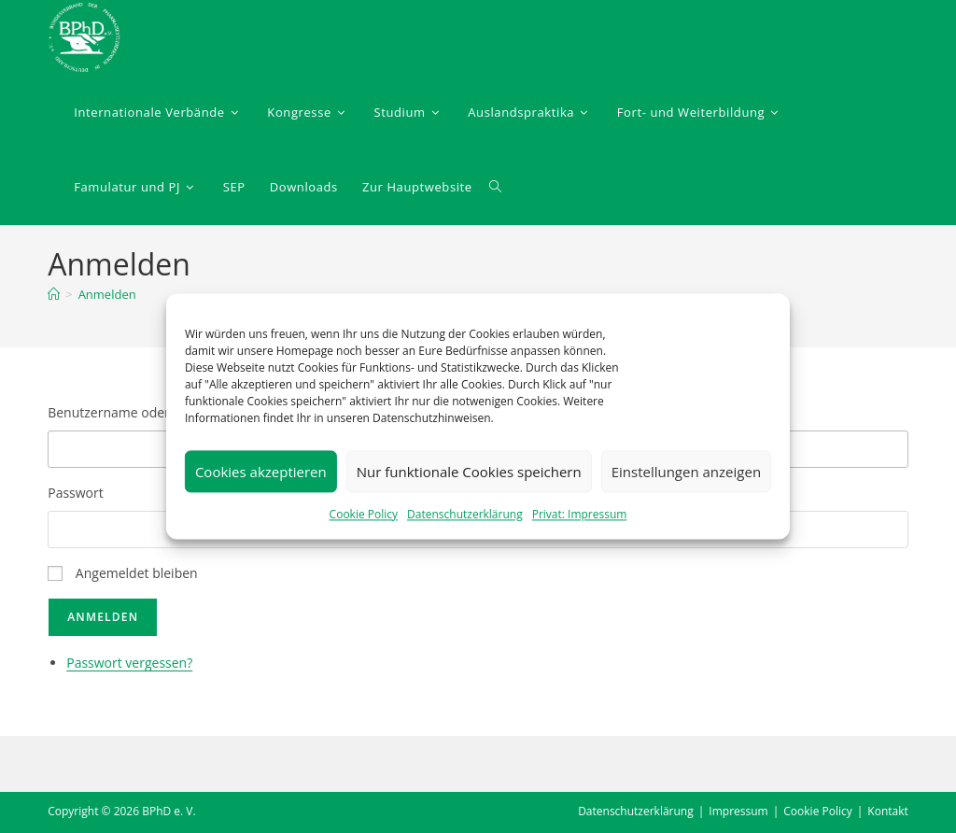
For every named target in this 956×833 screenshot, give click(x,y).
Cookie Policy (364, 514)
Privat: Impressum (579, 514)
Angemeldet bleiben (137, 573)
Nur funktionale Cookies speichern (469, 471)
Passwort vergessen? (129, 662)
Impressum (738, 811)
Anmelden (107, 294)
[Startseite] (54, 294)
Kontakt (887, 811)
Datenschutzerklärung (465, 514)
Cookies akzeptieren (261, 471)
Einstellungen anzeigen (686, 471)
